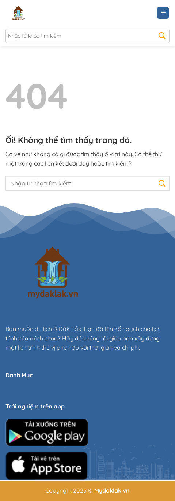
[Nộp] (162, 36)
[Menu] (163, 13)
